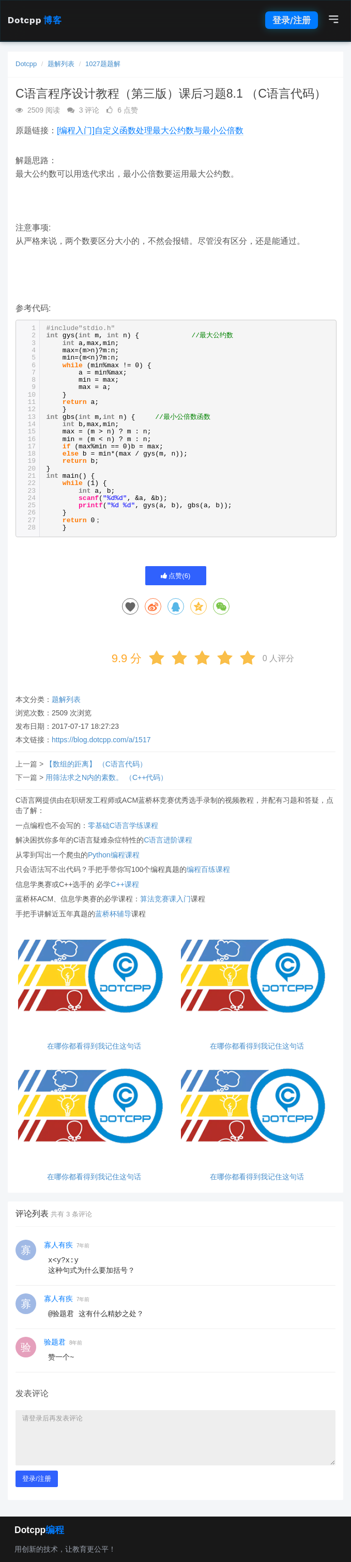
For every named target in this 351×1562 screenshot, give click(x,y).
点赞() (176, 576)
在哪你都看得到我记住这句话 (94, 1046)
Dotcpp (35, 20)
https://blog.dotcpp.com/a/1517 (101, 740)
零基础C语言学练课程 (123, 825)
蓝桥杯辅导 (113, 914)
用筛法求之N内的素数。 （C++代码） (106, 777)
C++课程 (125, 884)
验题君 (55, 1342)
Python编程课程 (114, 855)
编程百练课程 (208, 869)
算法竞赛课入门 (165, 899)
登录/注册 (291, 20)
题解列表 (61, 64)
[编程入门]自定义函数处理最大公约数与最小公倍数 (150, 130)
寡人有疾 (58, 1245)
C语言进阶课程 (168, 840)
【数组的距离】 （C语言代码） (96, 764)
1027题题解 (102, 64)
